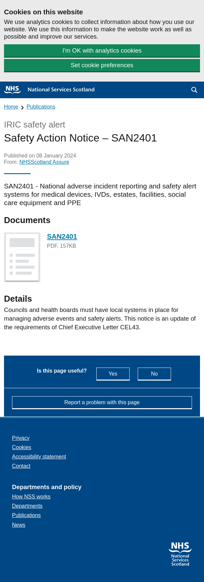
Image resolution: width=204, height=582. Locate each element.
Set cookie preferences (102, 65)
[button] (194, 90)
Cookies (21, 447)
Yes (119, 373)
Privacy (20, 438)
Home (11, 107)
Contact (21, 466)
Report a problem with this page (102, 402)
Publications (41, 107)
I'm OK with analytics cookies (102, 50)
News (18, 525)
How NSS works (31, 496)
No (161, 373)
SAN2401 (62, 236)
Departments (27, 506)
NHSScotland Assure (44, 162)
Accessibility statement (39, 456)
